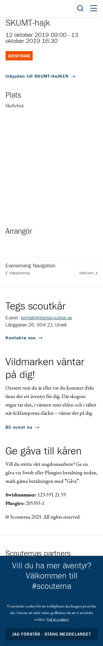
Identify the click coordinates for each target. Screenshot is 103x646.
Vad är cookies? (57, 619)
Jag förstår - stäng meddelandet (51, 634)
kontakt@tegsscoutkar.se (46, 317)
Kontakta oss (20, 338)
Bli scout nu (18, 427)
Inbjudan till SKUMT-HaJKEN (37, 76)
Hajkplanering (19, 273)
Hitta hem (86, 273)
